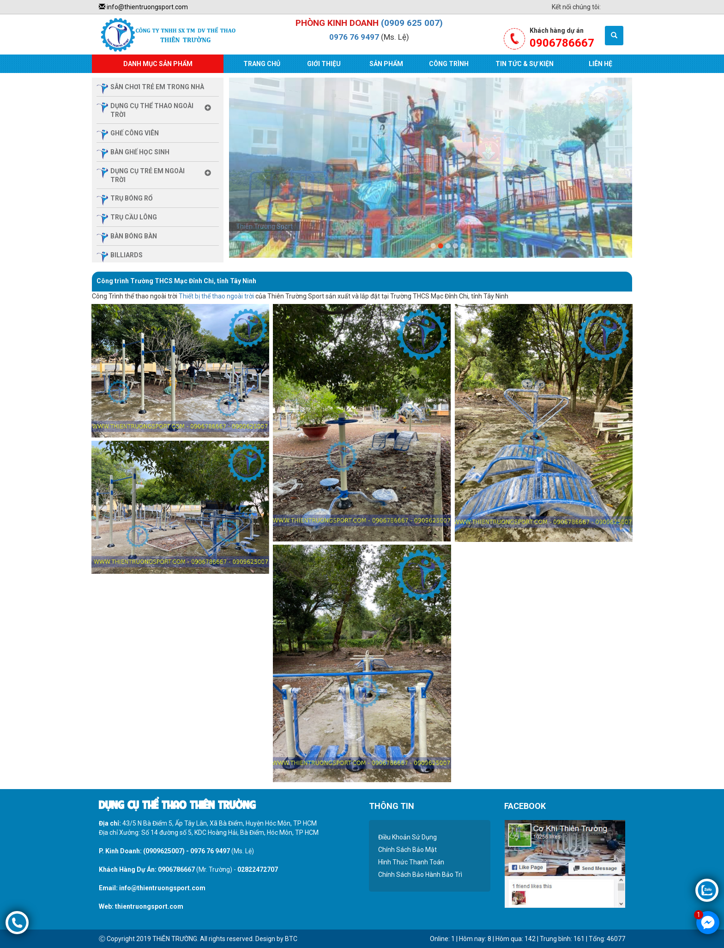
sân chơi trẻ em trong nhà (157, 87)
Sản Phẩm (386, 63)
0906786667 (176, 869)
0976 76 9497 (354, 37)
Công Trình (449, 63)
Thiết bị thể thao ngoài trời (216, 296)
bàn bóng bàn (133, 236)
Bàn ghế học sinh (139, 152)
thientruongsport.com (149, 906)
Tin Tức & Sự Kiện (524, 63)
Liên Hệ (600, 63)
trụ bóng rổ (131, 198)
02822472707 (257, 869)
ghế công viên (134, 133)
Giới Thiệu (324, 63)
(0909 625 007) (412, 23)
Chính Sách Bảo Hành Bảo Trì (420, 874)
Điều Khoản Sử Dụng (407, 837)
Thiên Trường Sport (264, 226)
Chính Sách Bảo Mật (407, 849)
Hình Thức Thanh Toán (411, 862)
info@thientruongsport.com (143, 7)
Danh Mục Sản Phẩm (158, 63)
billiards (126, 255)
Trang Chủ (261, 63)
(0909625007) (164, 851)
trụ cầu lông (133, 217)
